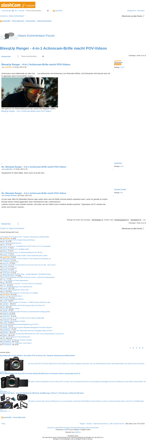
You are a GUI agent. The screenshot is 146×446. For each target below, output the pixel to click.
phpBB (66, 429)
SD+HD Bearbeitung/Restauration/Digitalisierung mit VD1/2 (19, 324)
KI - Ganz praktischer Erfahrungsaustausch (14, 280)
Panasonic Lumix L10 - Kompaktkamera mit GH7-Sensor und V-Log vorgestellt (25, 246)
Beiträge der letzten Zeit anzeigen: (85, 220)
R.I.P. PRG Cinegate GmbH (10, 262)
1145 (121, 166)
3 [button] (136, 347)
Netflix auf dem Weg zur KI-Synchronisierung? (15, 337)
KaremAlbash (7, 341)
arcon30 (5, 297)
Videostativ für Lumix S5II (9, 271)
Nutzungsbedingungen (77, 427)
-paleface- (6, 304)
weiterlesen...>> (5, 372)
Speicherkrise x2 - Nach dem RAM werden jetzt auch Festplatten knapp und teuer (26, 330)
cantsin (5, 248)
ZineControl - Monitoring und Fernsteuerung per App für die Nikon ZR (23, 305)
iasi (4, 241)
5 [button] (142, 347)
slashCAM (57, 10)
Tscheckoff (6, 260)
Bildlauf (5, 335)
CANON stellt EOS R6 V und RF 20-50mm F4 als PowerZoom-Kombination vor (26, 258)
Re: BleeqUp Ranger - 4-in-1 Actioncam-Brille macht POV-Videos (33, 167)
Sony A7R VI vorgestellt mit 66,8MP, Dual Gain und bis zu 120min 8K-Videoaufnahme (28, 277)
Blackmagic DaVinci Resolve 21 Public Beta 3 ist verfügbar (19, 293)
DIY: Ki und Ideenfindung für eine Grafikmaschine (16, 287)
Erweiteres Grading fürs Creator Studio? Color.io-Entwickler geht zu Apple (24, 255)
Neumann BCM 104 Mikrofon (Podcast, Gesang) (16, 340)
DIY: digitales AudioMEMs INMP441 (12, 299)
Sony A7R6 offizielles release (10, 308)
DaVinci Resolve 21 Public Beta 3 (11, 296)
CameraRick (6, 329)
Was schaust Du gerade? (9, 268)
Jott (4, 338)
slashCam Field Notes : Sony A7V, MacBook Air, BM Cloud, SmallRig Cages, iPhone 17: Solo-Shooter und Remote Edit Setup (42, 393)
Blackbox (5, 332)
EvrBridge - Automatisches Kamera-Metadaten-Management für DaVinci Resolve (26, 327)
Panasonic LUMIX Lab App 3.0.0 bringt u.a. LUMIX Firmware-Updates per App (25, 302)
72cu (4, 285)
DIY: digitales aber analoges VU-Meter (13, 321)
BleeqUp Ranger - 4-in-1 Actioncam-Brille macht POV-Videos (53, 48)
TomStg (5, 310)
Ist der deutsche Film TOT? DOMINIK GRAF (15, 249)
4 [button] (139, 347)
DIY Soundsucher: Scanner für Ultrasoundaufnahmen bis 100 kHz (21, 252)
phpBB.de (77, 432)
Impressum (50, 427)
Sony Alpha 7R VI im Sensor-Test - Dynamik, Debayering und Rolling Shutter (25, 237)
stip (4, 307)
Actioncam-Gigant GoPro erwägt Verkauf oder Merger (18, 240)
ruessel (5, 254)
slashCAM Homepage (62, 427)
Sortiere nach (116, 220)
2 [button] (133, 347)
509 (121, 192)
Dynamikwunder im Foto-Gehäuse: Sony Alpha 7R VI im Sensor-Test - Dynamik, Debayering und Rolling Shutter (37, 355)
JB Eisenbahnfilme (8, 276)
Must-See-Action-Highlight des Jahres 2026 (14, 290)
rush (4, 279)
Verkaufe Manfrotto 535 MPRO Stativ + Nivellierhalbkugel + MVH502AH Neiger (26, 274)
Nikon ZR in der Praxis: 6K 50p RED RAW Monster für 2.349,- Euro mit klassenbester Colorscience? (32, 334)
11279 (122, 67)
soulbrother (118, 163)
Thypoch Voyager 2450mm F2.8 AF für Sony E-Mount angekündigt (22, 318)
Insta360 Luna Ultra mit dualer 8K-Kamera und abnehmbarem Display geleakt (25, 311)
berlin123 (5, 263)
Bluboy (5, 251)
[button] (145, 347)
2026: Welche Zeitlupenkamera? (11, 243)
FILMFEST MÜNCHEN (8, 315)
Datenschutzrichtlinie (92, 427)
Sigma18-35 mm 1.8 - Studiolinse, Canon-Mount (16, 343)
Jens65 (5, 326)
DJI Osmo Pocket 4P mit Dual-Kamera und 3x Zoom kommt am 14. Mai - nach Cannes (28, 265)
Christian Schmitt (120, 189)
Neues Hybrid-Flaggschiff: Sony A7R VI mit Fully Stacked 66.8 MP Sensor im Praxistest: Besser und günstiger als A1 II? (40, 373)
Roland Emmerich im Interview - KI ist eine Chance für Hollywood (21, 283)
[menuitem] (14, 10)
